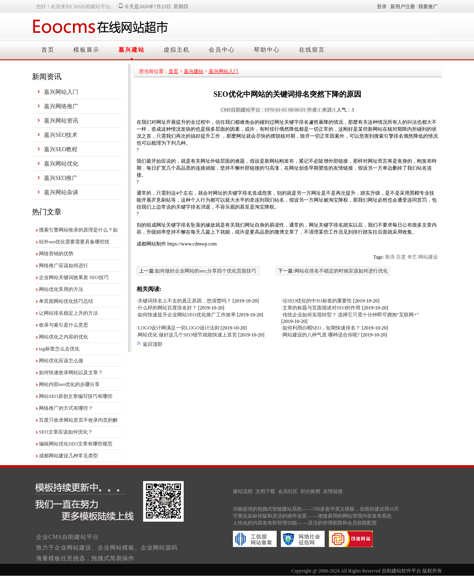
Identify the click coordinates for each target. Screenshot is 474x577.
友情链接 (333, 491)
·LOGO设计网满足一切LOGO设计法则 (178, 328)
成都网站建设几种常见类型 (68, 456)
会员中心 (222, 50)
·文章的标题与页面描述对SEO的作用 (321, 308)
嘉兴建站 (131, 50)
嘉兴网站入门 (61, 92)
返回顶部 (149, 344)
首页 (48, 50)
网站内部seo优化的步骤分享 (69, 384)
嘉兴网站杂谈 (61, 192)
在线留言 (312, 50)
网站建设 (428, 257)
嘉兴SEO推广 (60, 178)
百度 (401, 257)
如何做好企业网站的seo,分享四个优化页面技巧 (205, 271)
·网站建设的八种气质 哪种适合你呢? (320, 335)
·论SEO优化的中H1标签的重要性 (316, 301)
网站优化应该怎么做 (61, 360)
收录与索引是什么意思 (63, 325)
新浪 (390, 257)
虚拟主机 (177, 50)
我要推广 (428, 6)
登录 (382, 6)
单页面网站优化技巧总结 (66, 301)
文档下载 (265, 491)
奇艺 (412, 257)
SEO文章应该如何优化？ (66, 432)
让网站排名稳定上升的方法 (68, 313)
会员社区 (288, 491)
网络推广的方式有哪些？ (66, 408)
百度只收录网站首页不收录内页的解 (78, 420)
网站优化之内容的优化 (63, 337)
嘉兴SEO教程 (60, 149)
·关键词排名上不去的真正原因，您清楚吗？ (184, 301)
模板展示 (86, 50)
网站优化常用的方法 (61, 289)
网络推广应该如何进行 (63, 265)
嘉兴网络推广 (61, 106)
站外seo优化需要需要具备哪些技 (74, 242)
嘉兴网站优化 (61, 164)
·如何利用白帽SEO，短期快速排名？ (321, 328)
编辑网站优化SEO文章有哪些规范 (75, 444)
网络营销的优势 (56, 254)
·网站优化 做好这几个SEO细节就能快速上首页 (187, 335)
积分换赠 (310, 491)
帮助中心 (267, 50)
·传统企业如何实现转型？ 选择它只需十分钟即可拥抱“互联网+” (350, 315)
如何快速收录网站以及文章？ (71, 372)
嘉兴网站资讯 (61, 121)
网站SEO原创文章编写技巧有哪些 (75, 396)
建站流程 (243, 491)
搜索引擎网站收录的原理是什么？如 (78, 230)
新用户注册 (402, 6)
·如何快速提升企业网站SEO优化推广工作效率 (186, 315)
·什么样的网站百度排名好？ (167, 308)
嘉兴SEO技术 (60, 135)
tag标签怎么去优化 (59, 349)
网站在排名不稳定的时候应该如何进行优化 (341, 271)
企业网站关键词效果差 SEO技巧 (74, 277)
